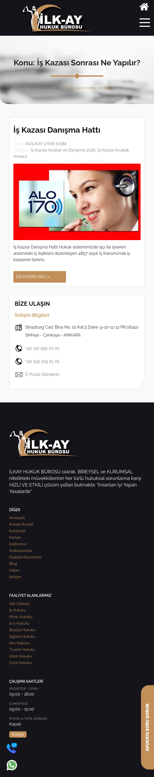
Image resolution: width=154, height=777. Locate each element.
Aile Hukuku (19, 604)
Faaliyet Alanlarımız (25, 557)
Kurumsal (17, 531)
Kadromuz (18, 544)
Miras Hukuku (20, 617)
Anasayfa (47, 88)
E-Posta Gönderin (37, 375)
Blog (13, 564)
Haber (14, 570)
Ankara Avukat (21, 524)
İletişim (15, 577)
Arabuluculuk (20, 550)
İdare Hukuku (20, 656)
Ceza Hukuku (20, 663)
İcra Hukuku (19, 623)
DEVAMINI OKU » (33, 276)
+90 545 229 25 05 (37, 361)
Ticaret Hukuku (22, 650)
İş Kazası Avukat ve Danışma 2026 (63, 150)
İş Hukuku (17, 610)
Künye (18, 734)
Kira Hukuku (19, 643)
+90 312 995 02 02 (37, 348)
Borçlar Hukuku (22, 630)
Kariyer (15, 537)
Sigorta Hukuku (22, 636)
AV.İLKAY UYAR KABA (46, 143)
